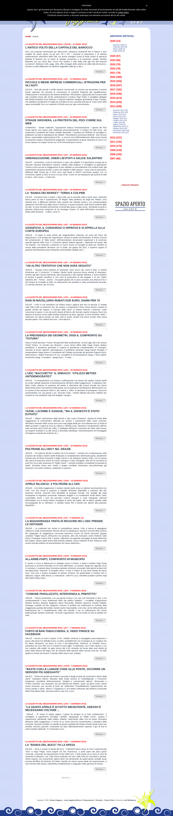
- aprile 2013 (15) (119, 116)
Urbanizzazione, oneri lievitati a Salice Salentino (63, 158)
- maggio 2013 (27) (119, 118)
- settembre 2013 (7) (120, 126)
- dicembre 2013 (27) (120, 132)
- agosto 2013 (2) (119, 124)
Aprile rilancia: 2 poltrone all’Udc (52, 483)
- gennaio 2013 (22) (120, 110)
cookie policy (123, 12)
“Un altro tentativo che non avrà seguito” (58, 265)
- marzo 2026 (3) (118, 49)
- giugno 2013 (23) (119, 120)
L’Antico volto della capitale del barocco (59, 47)
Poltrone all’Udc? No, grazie (48, 449)
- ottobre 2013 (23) (119, 128)
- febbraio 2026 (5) (119, 47)
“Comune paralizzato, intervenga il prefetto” (61, 593)
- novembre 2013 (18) (120, 130)
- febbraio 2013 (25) (120, 112)
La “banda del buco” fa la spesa (50, 744)
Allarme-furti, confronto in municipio (55, 559)
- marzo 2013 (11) (119, 114)
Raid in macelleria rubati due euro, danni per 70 (62, 300)
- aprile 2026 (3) (118, 51)
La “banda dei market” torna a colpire (55, 192)
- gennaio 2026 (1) (119, 45)
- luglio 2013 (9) (118, 122)
